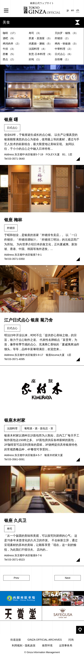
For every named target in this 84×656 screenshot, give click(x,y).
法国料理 (12, 428)
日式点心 (12, 127)
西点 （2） (9, 59)
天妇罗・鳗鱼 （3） (66, 33)
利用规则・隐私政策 (23, 645)
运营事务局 (65, 645)
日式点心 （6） (64, 54)
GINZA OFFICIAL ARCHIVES (44, 639)
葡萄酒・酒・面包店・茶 (38, 428)
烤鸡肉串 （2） (12, 43)
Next (67, 577)
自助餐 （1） (62, 59)
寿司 (9, 528)
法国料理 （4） (38, 48)
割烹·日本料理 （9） (41, 54)
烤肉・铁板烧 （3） (66, 43)
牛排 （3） (9, 48)
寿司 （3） (35, 33)
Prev (16, 577)
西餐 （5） (9, 54)
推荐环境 (47, 645)
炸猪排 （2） (62, 38)
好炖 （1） (35, 59)
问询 (71, 639)
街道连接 (15, 639)
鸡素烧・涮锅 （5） (40, 43)
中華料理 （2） (64, 48)
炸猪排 (11, 228)
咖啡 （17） (10, 33)
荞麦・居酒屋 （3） (40, 38)
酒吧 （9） (9, 38)
